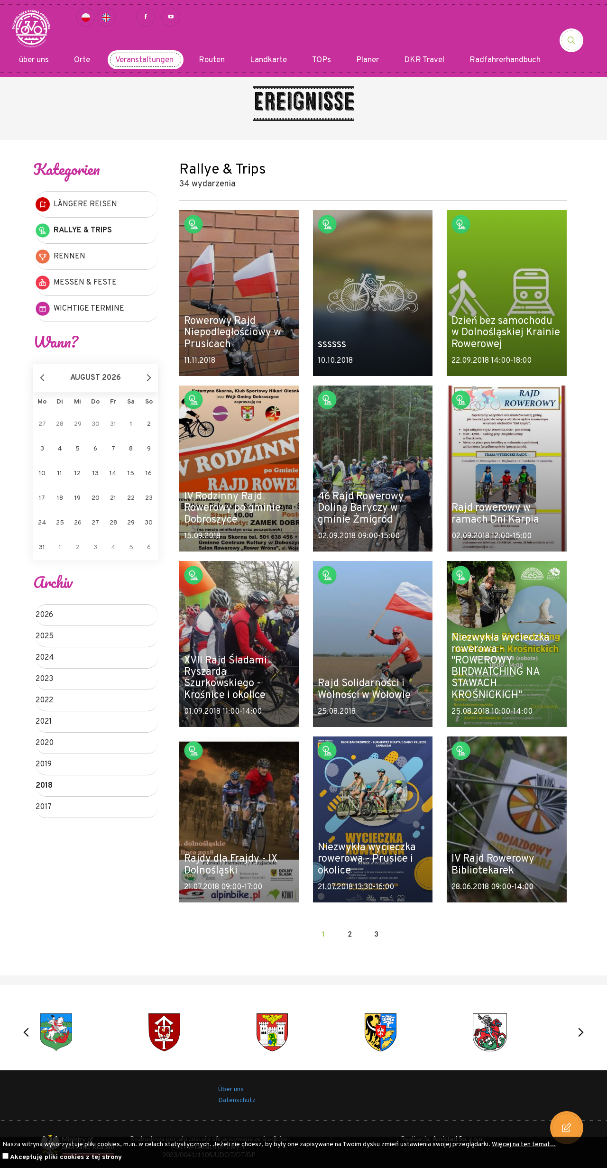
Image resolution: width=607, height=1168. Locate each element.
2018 (44, 786)
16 (149, 473)
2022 (44, 700)
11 (59, 473)
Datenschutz (237, 1100)
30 (149, 523)
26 (78, 523)
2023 (44, 679)
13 (95, 473)
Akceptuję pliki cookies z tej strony (66, 1157)
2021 (44, 722)
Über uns (231, 1089)
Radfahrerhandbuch (505, 60)
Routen (212, 60)
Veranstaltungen (144, 60)
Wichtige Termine (80, 309)
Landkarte (268, 60)
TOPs (321, 60)
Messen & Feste (76, 283)
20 (96, 498)
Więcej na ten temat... (524, 1144)
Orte (82, 60)
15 (131, 473)
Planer (367, 60)
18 (60, 498)
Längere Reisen (76, 204)
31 (42, 547)
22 (131, 498)
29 (131, 523)
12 (77, 473)
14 (113, 473)
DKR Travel (424, 60)
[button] (26, 1032)
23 (149, 498)
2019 (44, 764)
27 (95, 523)
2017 (44, 807)
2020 (45, 743)
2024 (45, 657)
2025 (45, 636)
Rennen (60, 256)
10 (42, 473)
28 (113, 523)
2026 (44, 615)
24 (42, 523)
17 (42, 498)
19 (77, 498)
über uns (34, 60)
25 (60, 523)
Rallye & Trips (74, 230)
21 (113, 498)
